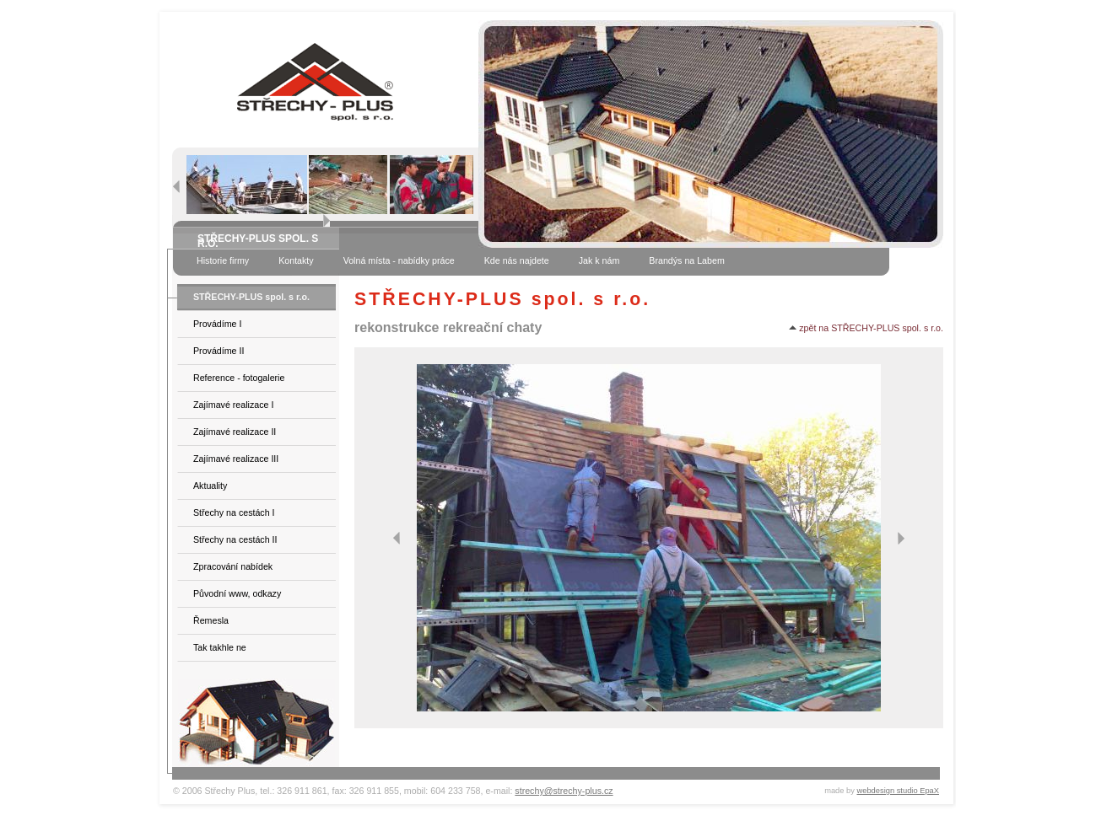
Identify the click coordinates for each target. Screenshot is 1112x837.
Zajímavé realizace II (234, 432)
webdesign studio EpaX (898, 790)
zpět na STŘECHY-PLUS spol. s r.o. (866, 328)
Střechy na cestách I (234, 512)
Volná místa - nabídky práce (399, 260)
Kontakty (295, 260)
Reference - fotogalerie (238, 378)
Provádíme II (218, 351)
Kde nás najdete (516, 260)
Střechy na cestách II (235, 539)
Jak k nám (599, 260)
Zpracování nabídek (233, 566)
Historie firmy (223, 260)
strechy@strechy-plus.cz (564, 791)
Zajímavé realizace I (233, 405)
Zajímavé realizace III (235, 458)
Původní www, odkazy (237, 593)
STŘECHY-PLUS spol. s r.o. (251, 297)
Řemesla (211, 620)
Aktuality (210, 485)
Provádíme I (217, 324)
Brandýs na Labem (686, 260)
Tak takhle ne (219, 647)
